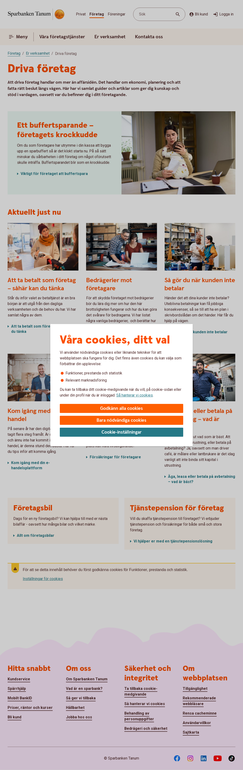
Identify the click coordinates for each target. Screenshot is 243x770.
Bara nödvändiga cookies (121, 420)
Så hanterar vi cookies (134, 395)
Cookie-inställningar (122, 432)
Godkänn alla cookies (121, 409)
